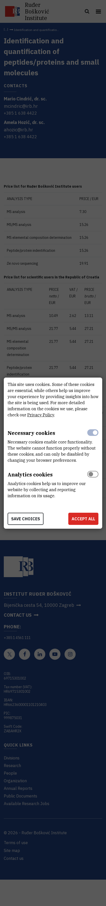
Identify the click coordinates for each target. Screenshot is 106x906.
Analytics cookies (30, 474)
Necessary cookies (31, 433)
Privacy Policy (40, 414)
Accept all (83, 518)
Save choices (25, 518)
